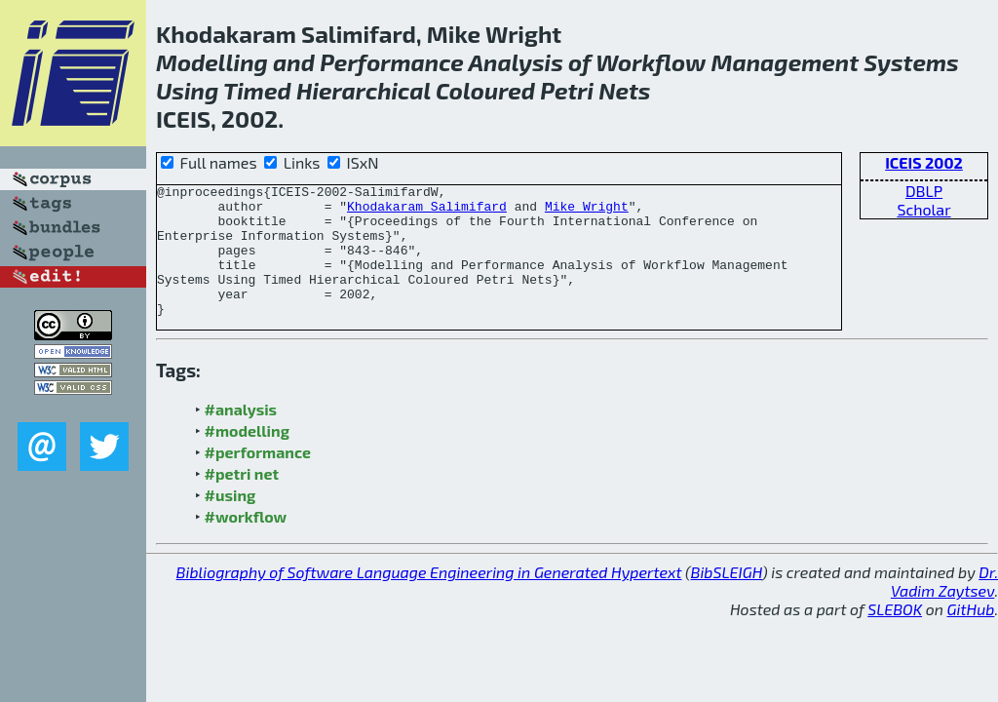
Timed (257, 90)
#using (230, 521)
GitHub (971, 635)
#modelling (247, 457)
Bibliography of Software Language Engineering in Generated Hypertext (429, 598)
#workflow (246, 542)
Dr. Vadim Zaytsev (944, 607)
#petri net (242, 499)
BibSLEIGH (726, 598)
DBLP (923, 190)
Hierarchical (363, 90)
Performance (392, 62)
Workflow (650, 62)
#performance (258, 478)
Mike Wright (587, 211)
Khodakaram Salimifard (427, 211)
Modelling (212, 62)
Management (785, 62)
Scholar (923, 209)
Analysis (515, 62)
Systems (911, 62)
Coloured (485, 90)
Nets (624, 90)
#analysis (241, 435)
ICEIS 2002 (924, 162)
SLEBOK (894, 635)
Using (187, 90)
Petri (567, 90)
